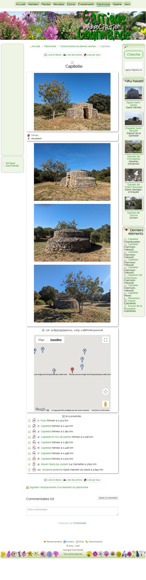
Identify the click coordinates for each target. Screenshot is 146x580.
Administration (96, 542)
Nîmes (35, 135)
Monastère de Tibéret (132, 299)
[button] (82, 367)
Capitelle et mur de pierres (56, 437)
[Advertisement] (16, 99)
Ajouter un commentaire (108, 498)
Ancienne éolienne (52, 469)
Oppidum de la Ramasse (133, 276)
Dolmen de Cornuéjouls (133, 157)
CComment (79, 523)
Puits (43, 420)
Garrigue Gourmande (12, 164)
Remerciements (54, 542)
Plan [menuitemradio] (41, 340)
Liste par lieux (93, 55)
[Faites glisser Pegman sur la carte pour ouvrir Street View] (105, 404)
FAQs (81, 542)
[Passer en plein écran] (105, 339)
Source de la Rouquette (133, 307)
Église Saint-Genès (134, 103)
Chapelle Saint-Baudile (133, 129)
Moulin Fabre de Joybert (54, 464)
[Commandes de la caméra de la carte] (105, 391)
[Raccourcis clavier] (48, 410)
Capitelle (46, 426)
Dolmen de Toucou (133, 214)
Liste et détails (54, 55)
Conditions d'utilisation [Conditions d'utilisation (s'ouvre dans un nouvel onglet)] (100, 410)
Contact (70, 542)
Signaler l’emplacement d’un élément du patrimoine (59, 487)
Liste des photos (74, 55)
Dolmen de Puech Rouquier (133, 185)
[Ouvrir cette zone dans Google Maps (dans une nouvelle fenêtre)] (40, 409)
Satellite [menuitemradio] (56, 340)
